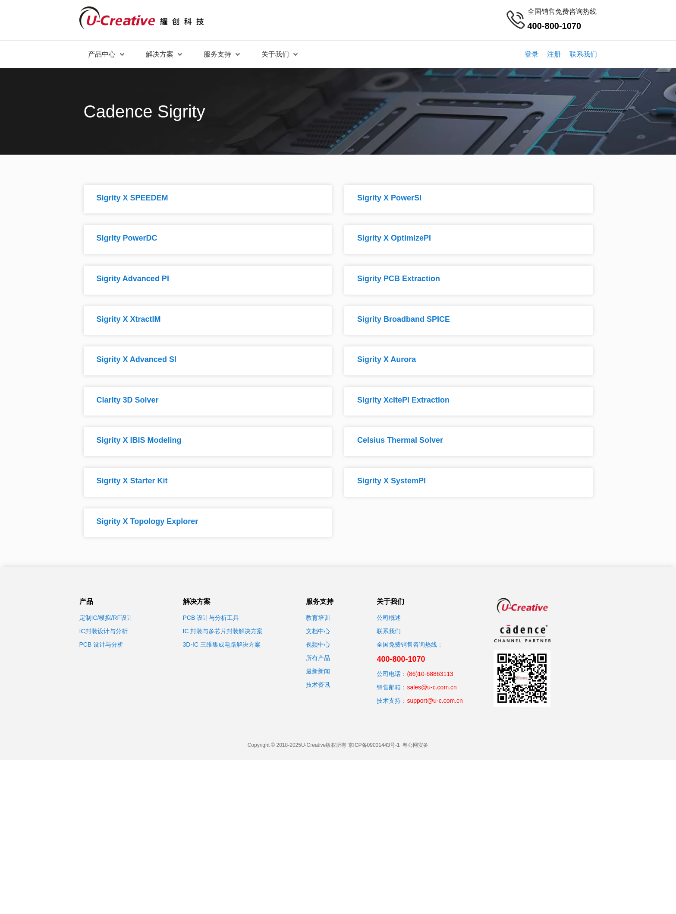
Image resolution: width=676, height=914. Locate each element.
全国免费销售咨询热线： (410, 644)
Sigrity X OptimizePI (394, 238)
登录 (531, 54)
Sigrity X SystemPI (391, 480)
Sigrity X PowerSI (389, 198)
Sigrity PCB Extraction (398, 278)
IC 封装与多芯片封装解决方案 (223, 631)
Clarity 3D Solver (128, 400)
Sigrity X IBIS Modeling (139, 440)
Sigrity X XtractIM (129, 319)
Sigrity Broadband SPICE (403, 319)
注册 (554, 54)
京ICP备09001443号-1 (374, 745)
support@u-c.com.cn (434, 700)
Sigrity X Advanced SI (136, 359)
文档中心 (318, 631)
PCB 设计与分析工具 (211, 617)
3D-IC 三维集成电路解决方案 (222, 644)
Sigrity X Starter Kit (132, 480)
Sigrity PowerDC (127, 238)
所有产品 (318, 657)
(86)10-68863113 (430, 673)
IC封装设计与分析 (103, 631)
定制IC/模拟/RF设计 (106, 617)
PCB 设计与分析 (101, 644)
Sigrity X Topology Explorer (147, 521)
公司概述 (389, 617)
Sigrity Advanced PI (133, 278)
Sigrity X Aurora (386, 359)
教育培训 (318, 617)
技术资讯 (318, 684)
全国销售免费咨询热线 (562, 11)
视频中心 (318, 644)
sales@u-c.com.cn (431, 687)
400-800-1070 (401, 659)
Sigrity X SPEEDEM (132, 198)
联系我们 (583, 54)
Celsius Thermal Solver (400, 440)
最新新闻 (318, 671)
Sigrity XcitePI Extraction (403, 400)
